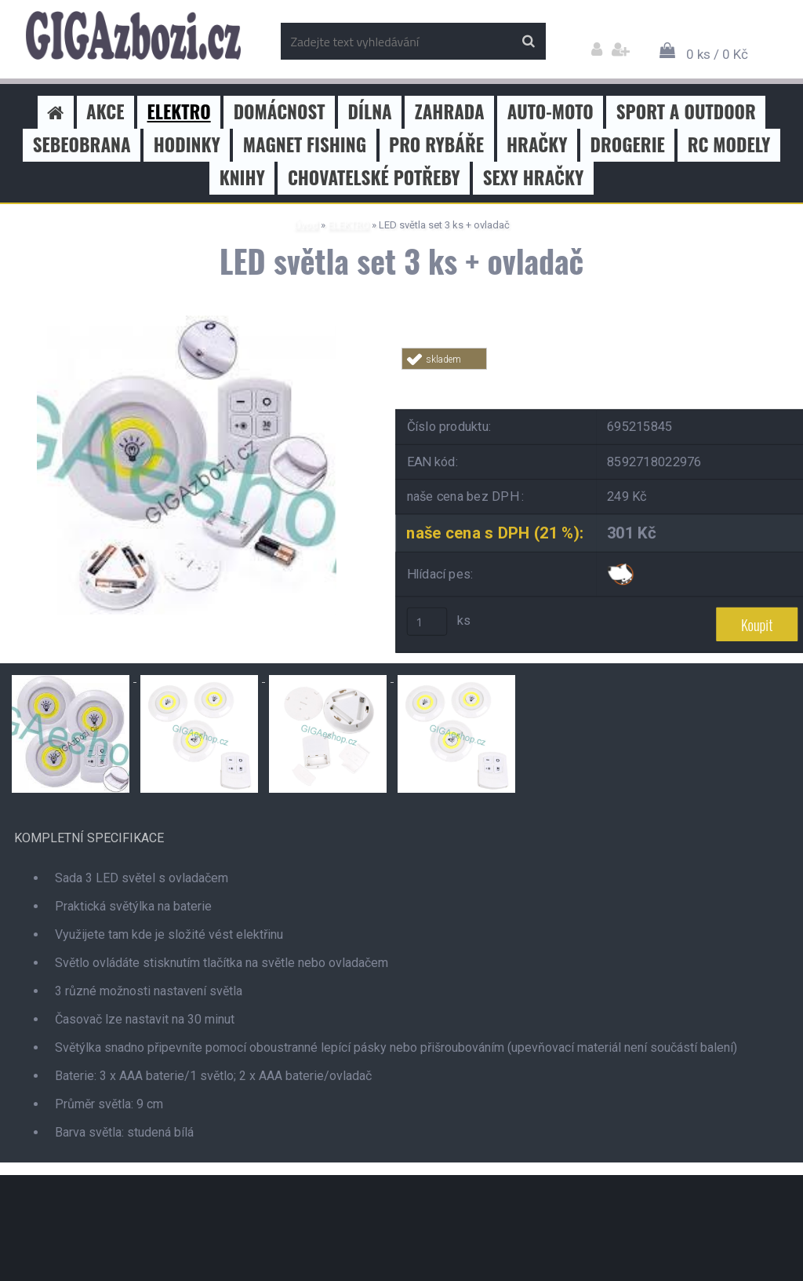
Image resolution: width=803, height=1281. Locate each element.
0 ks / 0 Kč (717, 54)
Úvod (306, 225)
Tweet (626, 378)
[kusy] (427, 622)
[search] (528, 42)
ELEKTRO (348, 225)
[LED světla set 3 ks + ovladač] (186, 321)
